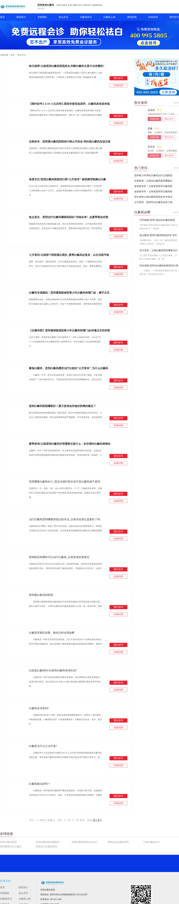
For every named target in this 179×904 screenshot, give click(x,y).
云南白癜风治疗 (151, 842)
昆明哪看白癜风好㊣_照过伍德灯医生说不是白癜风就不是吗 (64, 481)
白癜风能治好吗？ (39, 783)
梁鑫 (150, 128)
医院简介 (21, 17)
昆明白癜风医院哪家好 (48, 842)
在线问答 (118, 85)
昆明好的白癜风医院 (118, 842)
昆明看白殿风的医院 (41, 594)
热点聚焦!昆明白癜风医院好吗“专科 (158, 235)
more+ (176, 103)
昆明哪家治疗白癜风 (10, 846)
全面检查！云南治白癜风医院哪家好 (153, 181)
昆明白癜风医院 (8, 842)
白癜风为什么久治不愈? (43, 746)
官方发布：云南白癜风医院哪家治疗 (158, 250)
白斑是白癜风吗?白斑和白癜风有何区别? (53, 670)
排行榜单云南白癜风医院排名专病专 (153, 197)
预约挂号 (174, 17)
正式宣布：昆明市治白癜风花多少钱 (153, 202)
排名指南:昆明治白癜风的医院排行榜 (158, 265)
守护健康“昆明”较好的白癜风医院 (157, 220)
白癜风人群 (109, 17)
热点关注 (63, 17)
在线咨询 (153, 17)
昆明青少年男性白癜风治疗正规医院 (153, 175)
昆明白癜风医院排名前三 (85, 842)
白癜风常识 (86, 17)
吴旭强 (151, 110)
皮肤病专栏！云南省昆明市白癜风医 (153, 186)
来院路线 (132, 17)
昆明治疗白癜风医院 (46, 846)
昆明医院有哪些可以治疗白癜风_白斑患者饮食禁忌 (59, 557)
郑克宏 (151, 146)
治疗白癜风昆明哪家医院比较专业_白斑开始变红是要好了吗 (64, 519)
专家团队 (42, 17)
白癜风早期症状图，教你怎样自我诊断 (52, 632)
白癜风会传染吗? (39, 708)
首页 (2, 17)
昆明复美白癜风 (45, 5)
